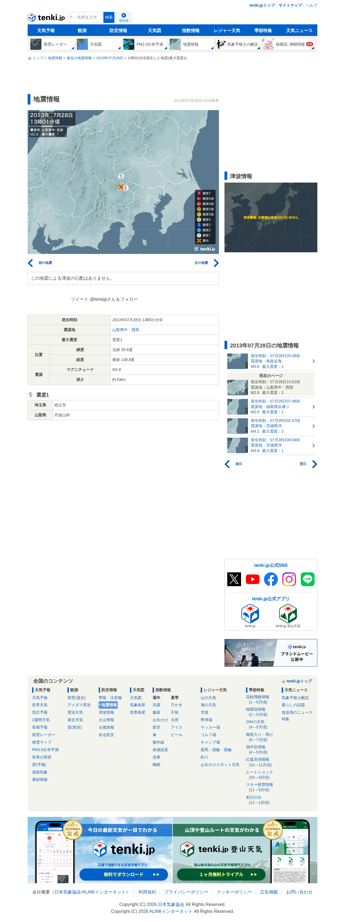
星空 (156, 727)
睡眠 (156, 764)
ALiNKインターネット (104, 892)
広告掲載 (269, 892)
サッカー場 (210, 727)
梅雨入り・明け (262, 737)
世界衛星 (137, 712)
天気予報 (46, 30)
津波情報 (106, 712)
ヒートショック (262, 775)
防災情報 (118, 30)
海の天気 (208, 705)
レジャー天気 (227, 30)
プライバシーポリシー (186, 892)
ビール (176, 735)
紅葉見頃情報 (262, 762)
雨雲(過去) (76, 697)
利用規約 (147, 892)
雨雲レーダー (43, 735)
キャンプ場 (210, 742)
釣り (204, 757)
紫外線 (158, 742)
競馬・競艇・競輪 (216, 749)
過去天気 (75, 720)
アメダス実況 (79, 705)
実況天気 (75, 712)
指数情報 (191, 30)
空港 (204, 712)
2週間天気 (41, 720)
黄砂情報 (40, 779)
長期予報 (40, 727)
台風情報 (106, 727)
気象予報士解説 (295, 697)
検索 (109, 17)
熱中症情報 (262, 750)
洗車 (156, 757)
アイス (176, 727)
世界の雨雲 (41, 757)
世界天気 (40, 705)
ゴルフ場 (208, 735)
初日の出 (262, 800)
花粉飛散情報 (262, 700)
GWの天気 (262, 725)
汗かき (176, 705)
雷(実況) (74, 727)
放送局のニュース (297, 712)
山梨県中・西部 (125, 330)
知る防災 (106, 735)
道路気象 (40, 772)
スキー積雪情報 (262, 787)
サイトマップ (290, 5)
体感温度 (160, 749)
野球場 (206, 720)
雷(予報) (39, 764)
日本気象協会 (67, 892)
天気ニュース (299, 30)
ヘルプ (311, 5)
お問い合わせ (299, 892)
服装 (156, 712)
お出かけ (160, 720)
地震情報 (109, 705)
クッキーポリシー (234, 892)
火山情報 (106, 720)
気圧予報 (40, 712)
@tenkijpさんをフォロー (114, 299)
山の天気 (208, 697)
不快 (175, 712)
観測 (82, 30)
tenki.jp (47, 19)
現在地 (123, 20)
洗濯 (156, 705)
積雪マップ (41, 742)
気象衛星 (137, 705)
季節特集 (263, 30)
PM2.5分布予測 (45, 749)
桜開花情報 (262, 712)
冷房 (175, 720)
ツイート (79, 299)
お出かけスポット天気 (220, 764)
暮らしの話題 (293, 705)
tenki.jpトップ (262, 5)
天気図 (154, 30)
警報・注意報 (110, 697)
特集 (285, 719)
